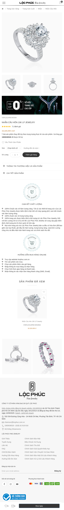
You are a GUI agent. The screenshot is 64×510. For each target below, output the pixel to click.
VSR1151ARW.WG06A (9, 118)
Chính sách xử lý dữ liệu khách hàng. (40, 459)
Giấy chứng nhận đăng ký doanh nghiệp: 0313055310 (22, 408)
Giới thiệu (6, 439)
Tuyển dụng (6, 442)
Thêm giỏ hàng (31, 155)
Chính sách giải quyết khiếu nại (37, 449)
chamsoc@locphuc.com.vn (15, 422)
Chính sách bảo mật (32, 439)
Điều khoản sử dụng (33, 442)
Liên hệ (5, 445)
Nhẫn (40, 9)
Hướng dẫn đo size (9, 459)
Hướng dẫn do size (31, 148)
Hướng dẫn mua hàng (10, 455)
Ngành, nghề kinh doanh (24, 413)
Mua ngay (39, 506)
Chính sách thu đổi (32, 445)
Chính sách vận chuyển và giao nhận (39, 452)
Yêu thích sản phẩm (11, 142)
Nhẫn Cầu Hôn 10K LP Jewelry (32, 321)
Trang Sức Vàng (13, 9)
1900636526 (9, 426)
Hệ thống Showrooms (13, 429)
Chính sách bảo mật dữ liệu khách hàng (40, 455)
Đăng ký (57, 471)
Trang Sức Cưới (28, 9)
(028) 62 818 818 (21, 426)
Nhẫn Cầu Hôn (51, 9)
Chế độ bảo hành (9, 452)
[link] (6, 506)
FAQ (3, 449)
